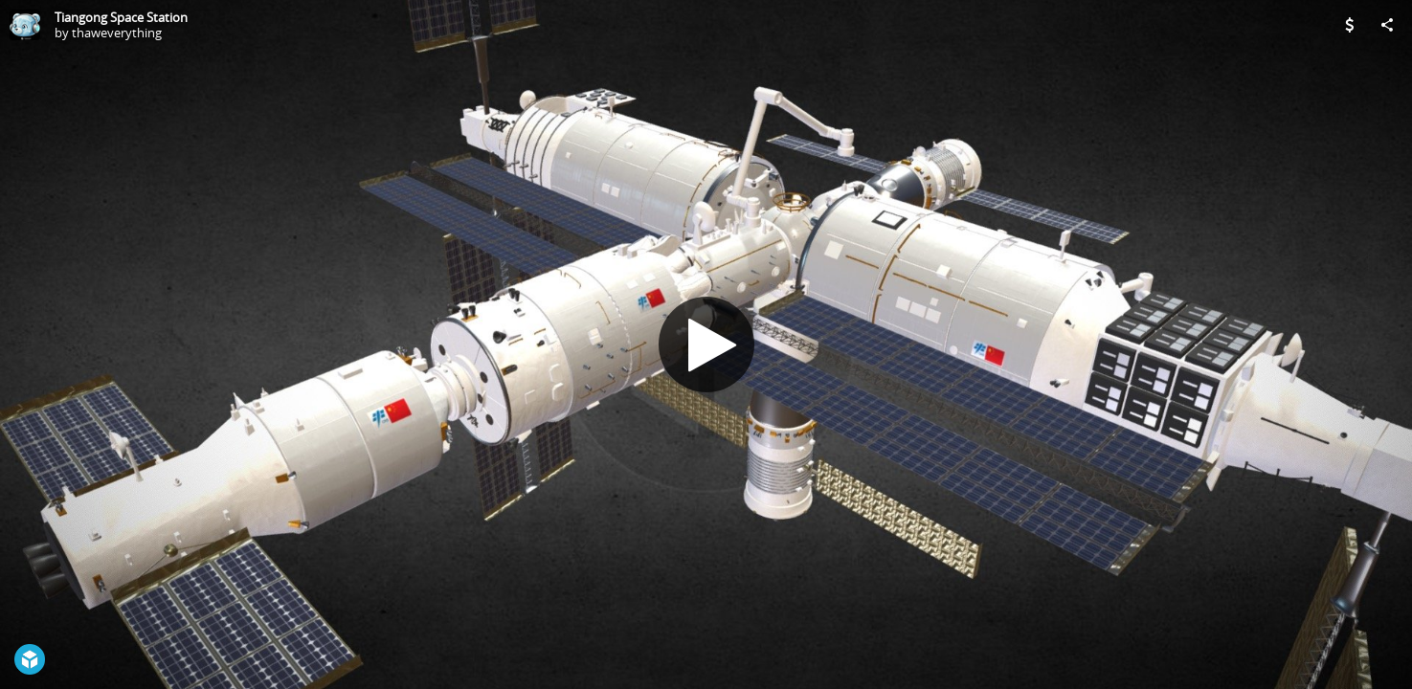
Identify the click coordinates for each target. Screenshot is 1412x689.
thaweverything (117, 32)
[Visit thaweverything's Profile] (25, 25)
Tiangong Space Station (121, 17)
